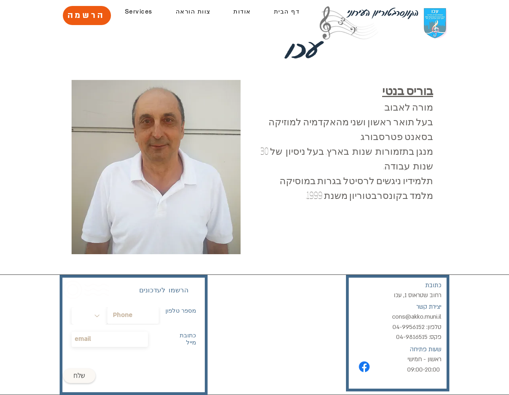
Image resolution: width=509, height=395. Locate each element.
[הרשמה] (87, 15)
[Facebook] (364, 367)
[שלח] (79, 375)
